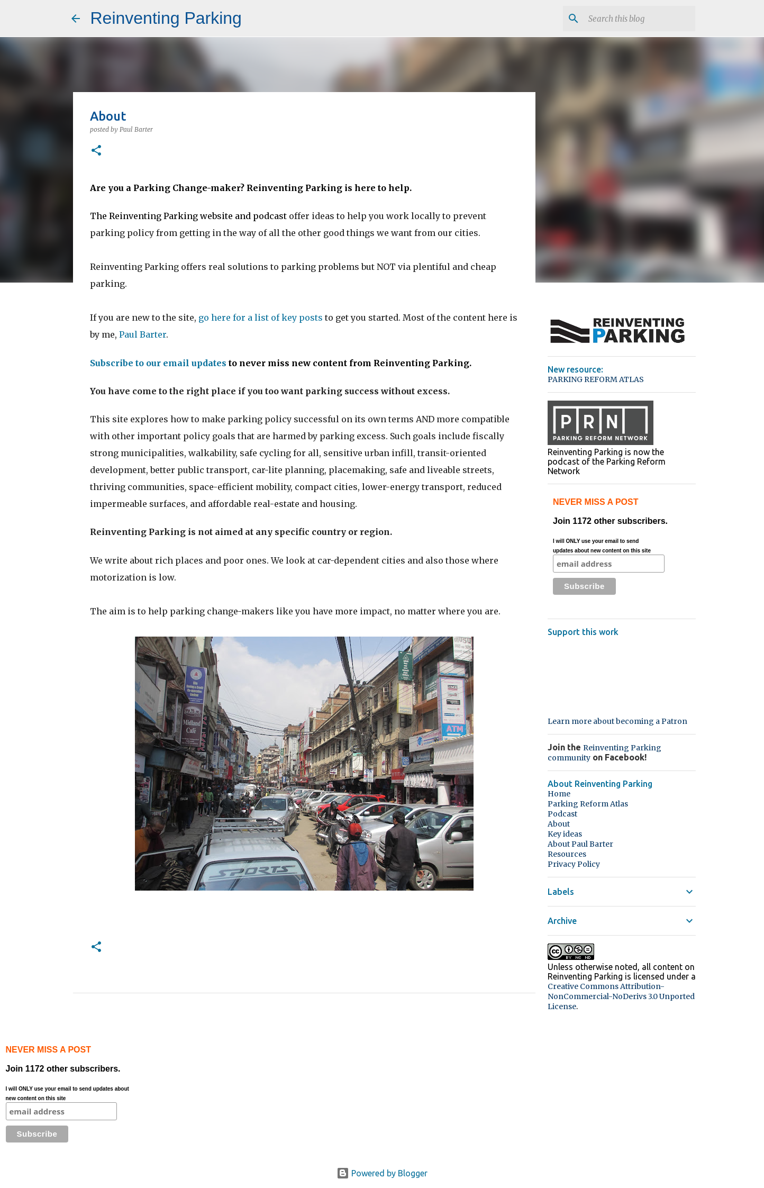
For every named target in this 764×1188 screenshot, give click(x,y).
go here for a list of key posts (260, 317)
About (559, 824)
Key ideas (565, 834)
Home (559, 794)
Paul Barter (142, 334)
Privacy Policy (574, 864)
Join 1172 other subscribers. (643, 546)
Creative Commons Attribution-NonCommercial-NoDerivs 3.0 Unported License (621, 996)
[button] (96, 151)
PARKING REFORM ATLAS (596, 379)
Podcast (562, 814)
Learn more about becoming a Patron (617, 721)
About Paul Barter (580, 844)
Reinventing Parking (166, 18)
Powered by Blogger (382, 1173)
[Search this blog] (639, 18)
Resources (567, 854)
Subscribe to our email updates (158, 363)
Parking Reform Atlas (588, 804)
